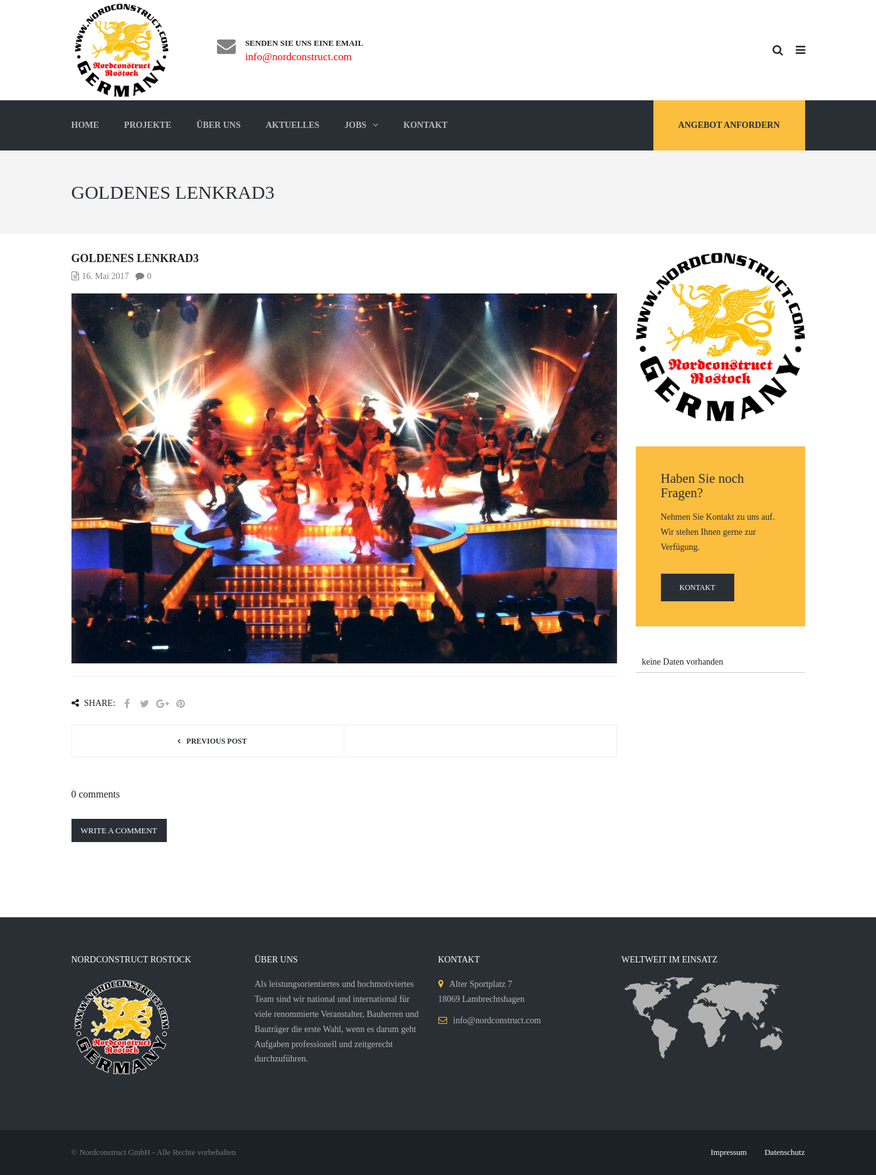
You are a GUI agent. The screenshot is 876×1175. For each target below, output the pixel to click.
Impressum (728, 1152)
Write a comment (119, 830)
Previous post (216, 741)
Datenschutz (784, 1152)
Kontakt (697, 587)
